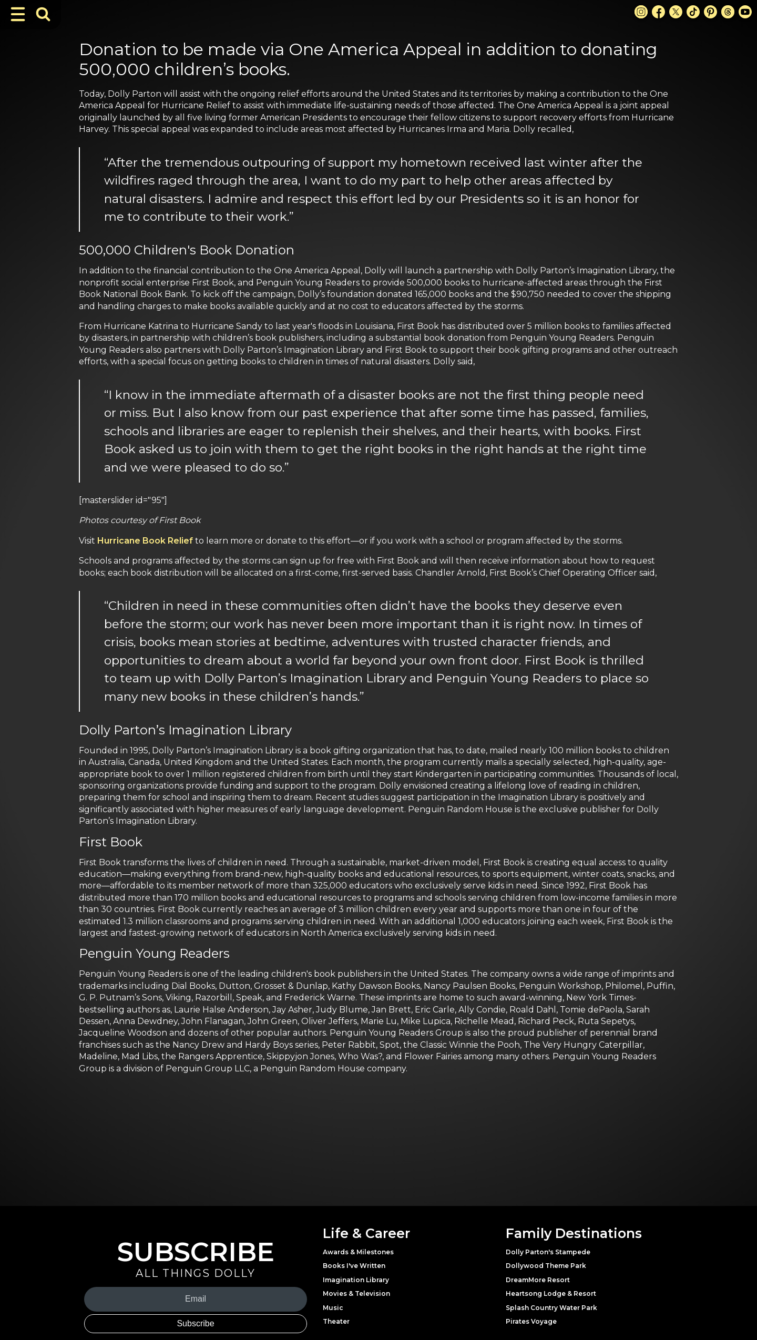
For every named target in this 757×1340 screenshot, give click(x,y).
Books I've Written (354, 1266)
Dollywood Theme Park (546, 1266)
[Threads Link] (727, 11)
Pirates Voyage (531, 1321)
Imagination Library (356, 1280)
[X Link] (675, 11)
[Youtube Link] (745, 11)
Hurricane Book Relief (145, 541)
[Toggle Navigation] (18, 14)
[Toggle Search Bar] (43, 14)
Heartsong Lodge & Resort (551, 1293)
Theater (336, 1321)
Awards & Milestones (358, 1252)
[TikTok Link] (693, 11)
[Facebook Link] (658, 11)
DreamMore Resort (538, 1280)
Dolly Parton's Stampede (548, 1252)
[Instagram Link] (641, 11)
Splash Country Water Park (551, 1308)
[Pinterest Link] (710, 11)
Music (333, 1308)
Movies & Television (356, 1293)
